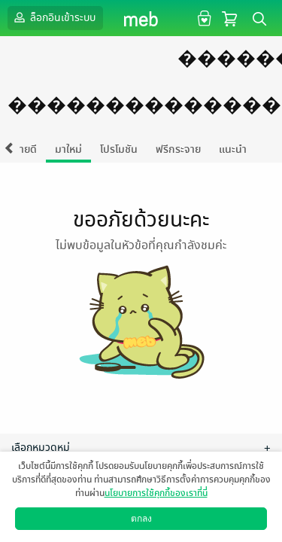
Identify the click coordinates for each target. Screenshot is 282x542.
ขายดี (25, 149)
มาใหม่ (68, 149)
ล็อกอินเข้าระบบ (53, 17)
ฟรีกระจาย (178, 149)
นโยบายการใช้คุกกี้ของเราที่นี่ (156, 493)
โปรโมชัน (119, 149)
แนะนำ (233, 149)
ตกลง (141, 518)
